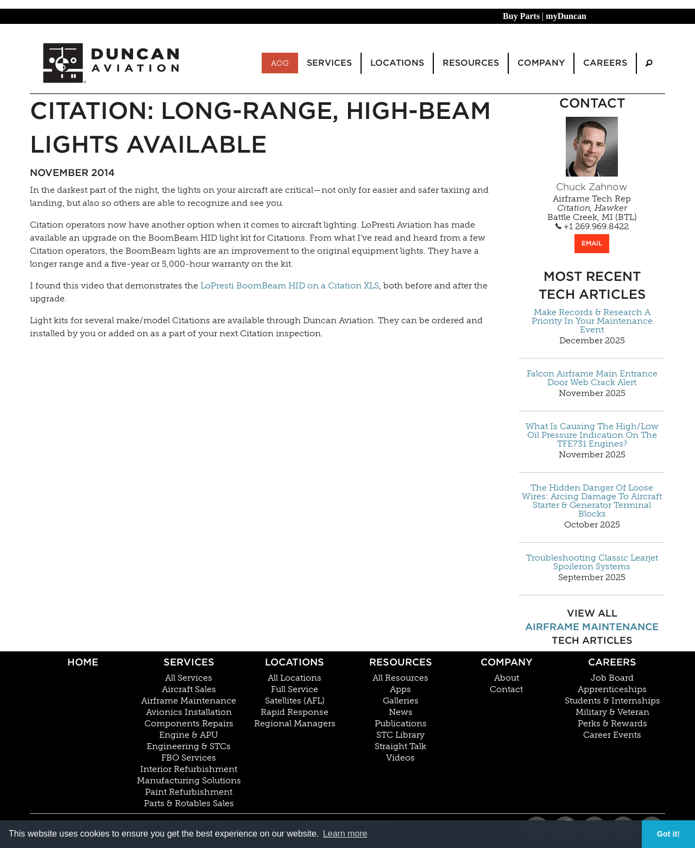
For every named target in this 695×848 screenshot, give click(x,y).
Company (507, 662)
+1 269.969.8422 (592, 226)
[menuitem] (649, 63)
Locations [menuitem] (397, 63)
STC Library (400, 735)
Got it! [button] (668, 834)
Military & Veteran (612, 712)
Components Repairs (188, 723)
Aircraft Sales (189, 689)
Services (188, 662)
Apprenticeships (612, 689)
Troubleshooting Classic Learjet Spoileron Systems (592, 562)
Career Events (612, 735)
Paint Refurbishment (188, 792)
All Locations (294, 678)
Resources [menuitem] (471, 63)
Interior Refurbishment (188, 769)
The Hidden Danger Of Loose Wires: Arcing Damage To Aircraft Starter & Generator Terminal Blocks (592, 500)
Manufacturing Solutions (189, 780)
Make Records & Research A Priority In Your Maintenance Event (592, 321)
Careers (612, 662)
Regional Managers (295, 723)
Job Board (612, 678)
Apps (400, 689)
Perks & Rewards (612, 723)
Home (82, 662)
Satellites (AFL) (295, 700)
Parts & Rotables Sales (189, 803)
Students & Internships (612, 700)
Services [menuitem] (329, 63)
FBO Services (188, 757)
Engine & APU (188, 735)
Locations (294, 662)
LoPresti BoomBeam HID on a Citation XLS (289, 285)
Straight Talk (400, 746)
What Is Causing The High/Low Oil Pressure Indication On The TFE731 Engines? (592, 435)
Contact (506, 689)
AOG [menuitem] (280, 63)
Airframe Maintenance (592, 626)
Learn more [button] (345, 833)
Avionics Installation (189, 712)
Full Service (294, 689)
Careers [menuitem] (605, 63)
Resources (400, 662)
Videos (400, 757)
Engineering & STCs (189, 746)
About (506, 678)
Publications (401, 723)
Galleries (401, 700)
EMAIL (592, 243)
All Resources (400, 678)
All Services (188, 678)
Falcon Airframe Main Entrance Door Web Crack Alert (592, 378)
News (401, 712)
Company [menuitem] (541, 63)
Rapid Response (294, 712)
